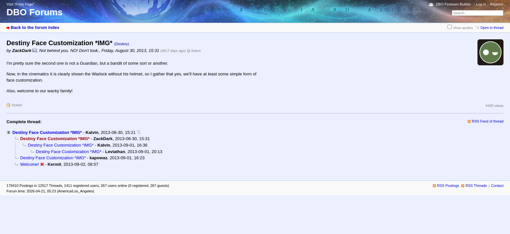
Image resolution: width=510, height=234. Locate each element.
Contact (497, 186)
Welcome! (29, 164)
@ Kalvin (194, 51)
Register (496, 4)
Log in (481, 4)
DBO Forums (35, 12)
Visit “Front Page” (20, 4)
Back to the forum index (35, 27)
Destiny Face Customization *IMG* (47, 132)
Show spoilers (463, 28)
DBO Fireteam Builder (453, 4)
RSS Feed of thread (488, 121)
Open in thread (491, 28)
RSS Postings (448, 186)
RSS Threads (476, 186)
